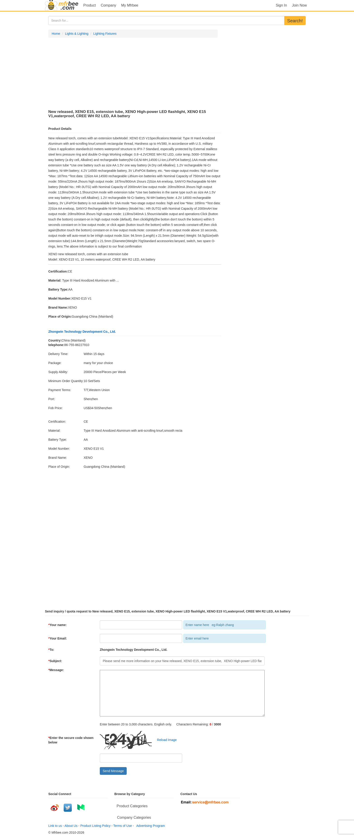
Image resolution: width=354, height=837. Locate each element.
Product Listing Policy (95, 826)
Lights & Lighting (76, 33)
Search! (295, 20)
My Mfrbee (129, 5)
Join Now (299, 5)
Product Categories (132, 806)
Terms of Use (122, 826)
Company (108, 5)
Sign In (281, 5)
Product (89, 5)
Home (56, 33)
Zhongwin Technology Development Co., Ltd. (82, 331)
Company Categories (134, 817)
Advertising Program (150, 826)
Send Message (113, 771)
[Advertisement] (133, 73)
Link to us (55, 826)
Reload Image (165, 739)
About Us (71, 826)
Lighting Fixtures (104, 33)
